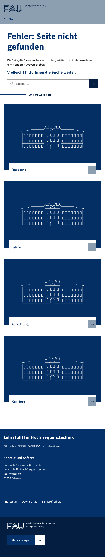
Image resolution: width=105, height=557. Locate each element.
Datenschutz (29, 502)
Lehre (51, 247)
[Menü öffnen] (99, 9)
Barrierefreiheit (51, 502)
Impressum (11, 502)
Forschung (51, 324)
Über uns (51, 170)
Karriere (51, 401)
